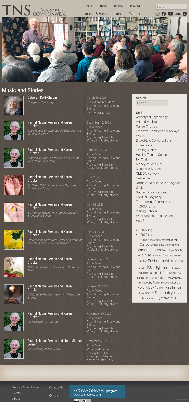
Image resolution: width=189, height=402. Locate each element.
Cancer (145, 244)
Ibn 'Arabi (142, 159)
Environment (158, 260)
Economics (176, 255)
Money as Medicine (149, 164)
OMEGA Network (147, 173)
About (103, 6)
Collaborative (157, 244)
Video (111, 102)
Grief (141, 267)
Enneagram (144, 145)
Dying (166, 255)
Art (88, 113)
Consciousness (148, 250)
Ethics (173, 261)
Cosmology (168, 250)
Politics (165, 282)
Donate (118, 6)
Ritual (141, 293)
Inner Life (107, 137)
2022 (143, 230)
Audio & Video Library (103, 13)
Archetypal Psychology (152, 117)
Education (141, 261)
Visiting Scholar (146, 211)
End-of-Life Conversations (154, 140)
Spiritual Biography (149, 197)
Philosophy (94, 356)
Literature (142, 277)
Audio (90, 102)
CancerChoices (146, 126)
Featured (100, 102)
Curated (135, 6)
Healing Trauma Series (151, 155)
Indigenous (145, 272)
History (176, 267)
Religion (107, 356)
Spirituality (102, 140)
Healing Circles (146, 150)
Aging (144, 240)
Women (165, 298)
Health (166, 267)
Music (106, 113)
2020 (143, 235)
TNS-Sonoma (145, 206)
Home (88, 6)
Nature (162, 278)
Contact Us (56, 387)
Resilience (93, 359)
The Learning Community (153, 202)
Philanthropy (174, 277)
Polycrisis (175, 282)
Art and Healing (96, 106)
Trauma (146, 298)
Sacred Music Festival (151, 192)
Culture (146, 255)
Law (179, 273)
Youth (174, 298)
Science (149, 293)
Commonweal (172, 244)
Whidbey (155, 298)
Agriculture (154, 239)
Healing (96, 113)
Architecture (166, 240)
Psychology (146, 287)
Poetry (156, 282)
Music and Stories (98, 349)
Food (180, 261)
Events (134, 13)
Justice (171, 273)
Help (55, 395)
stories (114, 140)
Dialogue (157, 255)
